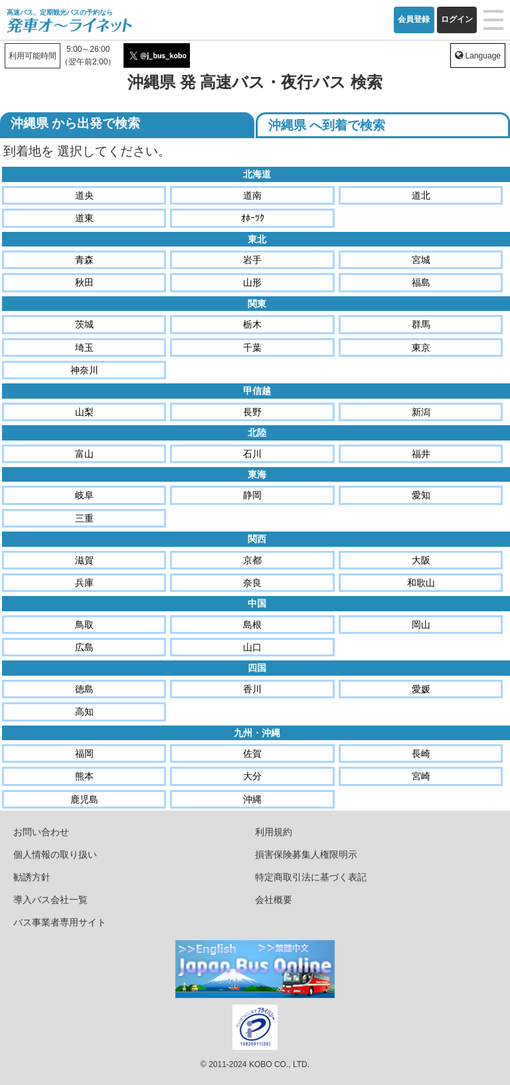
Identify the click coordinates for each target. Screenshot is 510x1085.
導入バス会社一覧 (50, 899)
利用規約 (273, 832)
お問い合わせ (41, 832)
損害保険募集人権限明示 (306, 854)
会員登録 (414, 19)
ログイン (457, 19)
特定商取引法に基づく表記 (311, 877)
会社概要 (273, 899)
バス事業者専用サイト (59, 922)
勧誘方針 (31, 877)
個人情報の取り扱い (55, 854)
